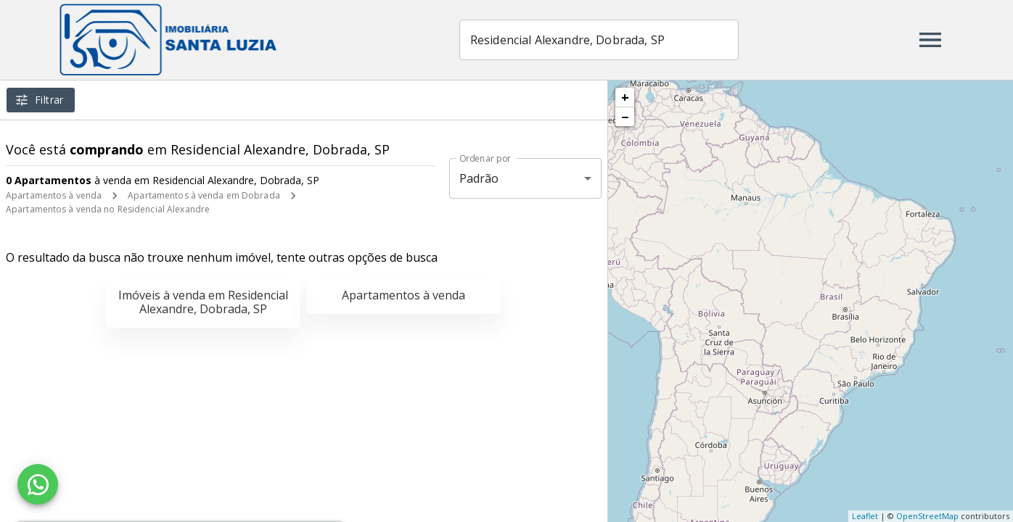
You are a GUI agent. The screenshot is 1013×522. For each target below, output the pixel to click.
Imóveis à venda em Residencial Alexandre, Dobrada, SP (203, 302)
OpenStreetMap (927, 515)
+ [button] (625, 97)
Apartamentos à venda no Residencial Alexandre (108, 209)
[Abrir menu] (930, 40)
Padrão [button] (479, 178)
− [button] (624, 116)
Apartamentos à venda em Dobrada (204, 195)
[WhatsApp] (37, 484)
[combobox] (599, 40)
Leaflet (865, 515)
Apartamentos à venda (54, 195)
